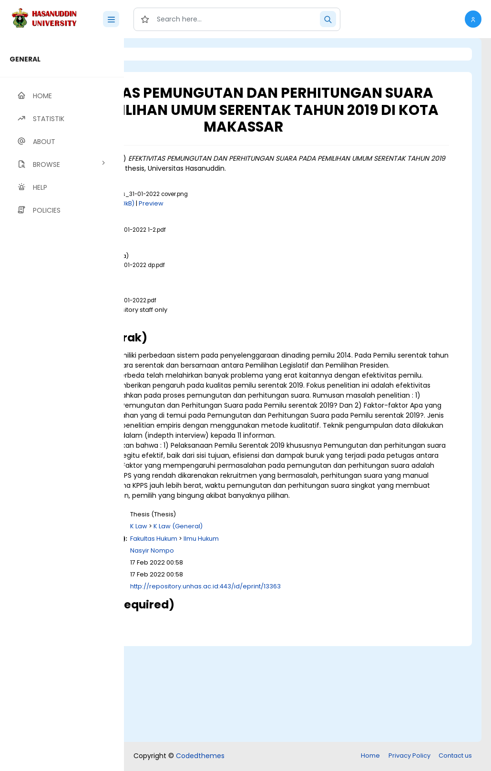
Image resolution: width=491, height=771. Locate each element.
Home (370, 756)
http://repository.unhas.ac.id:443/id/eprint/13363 (324, 683)
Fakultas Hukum (273, 635)
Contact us (455, 756)
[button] (473, 19)
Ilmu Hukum (320, 635)
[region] (62, 404)
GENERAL (25, 59)
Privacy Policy (409, 756)
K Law (257, 623)
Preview (270, 230)
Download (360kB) (225, 230)
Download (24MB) (211, 266)
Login (164, 54)
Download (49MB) (211, 346)
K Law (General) (297, 623)
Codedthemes (200, 756)
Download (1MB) (208, 301)
